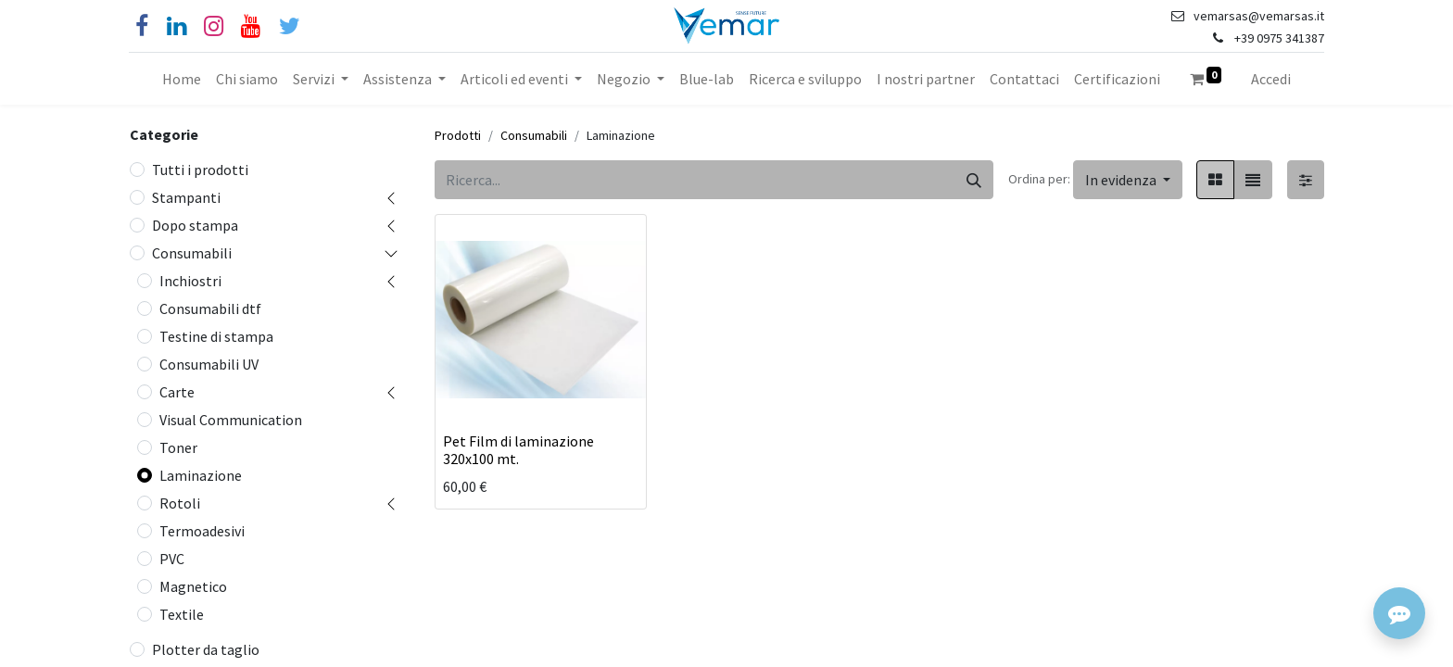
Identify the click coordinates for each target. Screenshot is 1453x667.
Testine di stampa (216, 336)
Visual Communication (230, 419)
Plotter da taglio (205, 649)
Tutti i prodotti (200, 169)
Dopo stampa (195, 225)
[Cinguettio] (289, 26)
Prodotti (458, 135)
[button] (1127, 179)
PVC (171, 558)
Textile (181, 614)
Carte (177, 392)
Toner (178, 447)
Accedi (1271, 78)
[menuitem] (181, 78)
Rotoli (179, 503)
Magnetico (193, 586)
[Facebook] (142, 26)
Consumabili (192, 253)
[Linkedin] (176, 26)
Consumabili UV (209, 364)
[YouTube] (250, 26)
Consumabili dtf (210, 308)
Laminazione (200, 475)
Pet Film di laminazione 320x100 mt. (518, 450)
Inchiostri (190, 280)
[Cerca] (973, 179)
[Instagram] (213, 26)
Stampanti (186, 197)
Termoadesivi (202, 531)
